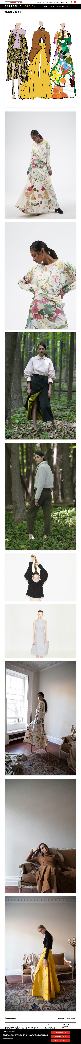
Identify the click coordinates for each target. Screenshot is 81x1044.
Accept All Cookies (60, 1040)
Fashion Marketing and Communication (50, 1028)
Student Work (52, 6)
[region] (40, 1036)
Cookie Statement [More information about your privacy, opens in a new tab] (8, 1038)
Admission (56, 2)
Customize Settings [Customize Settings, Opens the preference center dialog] (60, 1032)
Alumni (67, 2)
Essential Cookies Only (60, 1036)
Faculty (62, 2)
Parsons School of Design (12, 1026)
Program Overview (40, 2)
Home (45, 6)
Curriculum (49, 2)
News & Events (60, 6)
